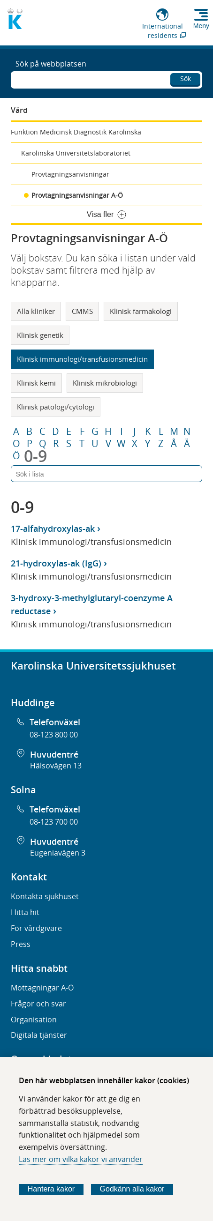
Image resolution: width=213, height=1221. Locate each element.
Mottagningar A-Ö (42, 988)
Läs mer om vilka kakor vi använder (81, 1159)
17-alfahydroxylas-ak (53, 528)
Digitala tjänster (39, 1035)
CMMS (82, 311)
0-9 (35, 456)
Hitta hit (25, 912)
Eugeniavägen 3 (57, 853)
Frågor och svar (38, 1003)
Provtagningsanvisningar (70, 174)
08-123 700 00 (54, 822)
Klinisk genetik (40, 335)
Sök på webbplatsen (50, 64)
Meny (201, 26)
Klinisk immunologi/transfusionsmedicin (82, 359)
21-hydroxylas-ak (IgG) (56, 563)
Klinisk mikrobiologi (105, 382)
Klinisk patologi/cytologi (55, 406)
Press (20, 944)
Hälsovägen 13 (56, 765)
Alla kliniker (36, 311)
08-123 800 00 (54, 735)
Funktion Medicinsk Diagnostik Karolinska (76, 131)
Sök (185, 78)
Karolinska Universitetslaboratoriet (75, 153)
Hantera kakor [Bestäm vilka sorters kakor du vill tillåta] (51, 1189)
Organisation (34, 1019)
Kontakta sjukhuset (45, 896)
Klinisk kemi (36, 382)
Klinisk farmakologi (141, 311)
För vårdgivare (36, 928)
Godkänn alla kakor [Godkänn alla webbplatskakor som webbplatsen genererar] (132, 1189)
